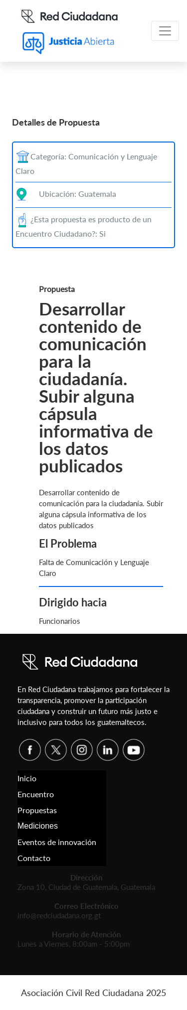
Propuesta (57, 288)
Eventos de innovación (56, 842)
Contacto (33, 858)
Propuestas (37, 810)
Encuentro (35, 794)
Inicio (26, 778)
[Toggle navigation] (165, 31)
